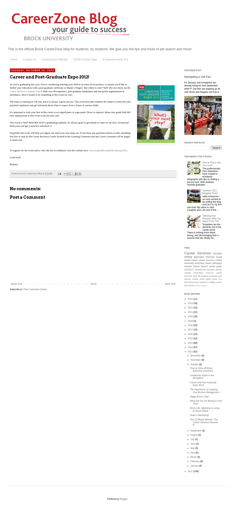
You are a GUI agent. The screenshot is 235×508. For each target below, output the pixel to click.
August (194, 435)
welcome (188, 276)
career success (201, 285)
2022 (190, 307)
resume (188, 266)
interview (210, 257)
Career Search (200, 266)
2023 (190, 303)
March (193, 457)
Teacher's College (207, 282)
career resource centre (210, 260)
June (193, 444)
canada (187, 273)
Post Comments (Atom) (35, 289)
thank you (217, 279)
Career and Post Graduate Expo (25, 91)
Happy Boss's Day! (199, 396)
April (193, 452)
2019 (190, 321)
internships (198, 273)
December (196, 355)
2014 (190, 343)
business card (215, 276)
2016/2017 (189, 269)
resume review (191, 279)
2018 (190, 325)
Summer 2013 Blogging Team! (210, 192)
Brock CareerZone (49, 49)
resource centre (214, 273)
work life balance (200, 276)
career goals (215, 266)
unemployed (200, 269)
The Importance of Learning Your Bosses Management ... (206, 390)
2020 (190, 316)
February (195, 461)
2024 (190, 299)
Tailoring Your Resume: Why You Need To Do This (211, 218)
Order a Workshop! (199, 415)
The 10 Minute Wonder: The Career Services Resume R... (204, 422)
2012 (190, 351)
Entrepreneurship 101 (115, 59)
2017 (190, 329)
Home (13, 59)
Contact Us (29, 59)
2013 (190, 347)
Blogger (123, 499)
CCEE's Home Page (85, 59)
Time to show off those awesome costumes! (201, 369)
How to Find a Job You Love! (211, 164)
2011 (190, 471)
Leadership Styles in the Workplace (202, 376)
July (192, 439)
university (189, 263)
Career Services (197, 253)
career (194, 260)
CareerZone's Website (55, 59)
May (192, 448)
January (194, 466)
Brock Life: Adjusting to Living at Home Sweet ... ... (204, 409)
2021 (190, 312)
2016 (190, 334)
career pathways (213, 263)
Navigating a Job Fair (197, 76)
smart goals (205, 279)
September (196, 430)
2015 (190, 338)
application (199, 257)
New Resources (191, 282)
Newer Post (16, 284)
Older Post (170, 284)
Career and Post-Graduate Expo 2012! (203, 383)
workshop (199, 263)
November (196, 360)
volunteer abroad (214, 269)
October (194, 364)
